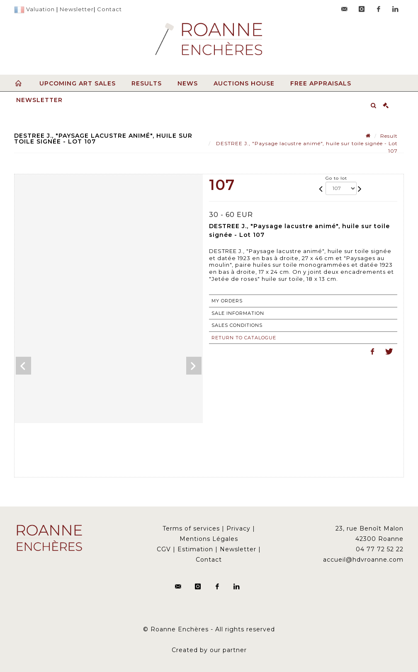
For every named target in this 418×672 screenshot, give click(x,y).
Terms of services (191, 528)
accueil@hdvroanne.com (363, 559)
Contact (109, 9)
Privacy (238, 528)
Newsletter (77, 9)
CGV (164, 549)
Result (389, 136)
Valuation (40, 9)
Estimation (195, 549)
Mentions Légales (209, 539)
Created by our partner (209, 650)
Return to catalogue (243, 338)
